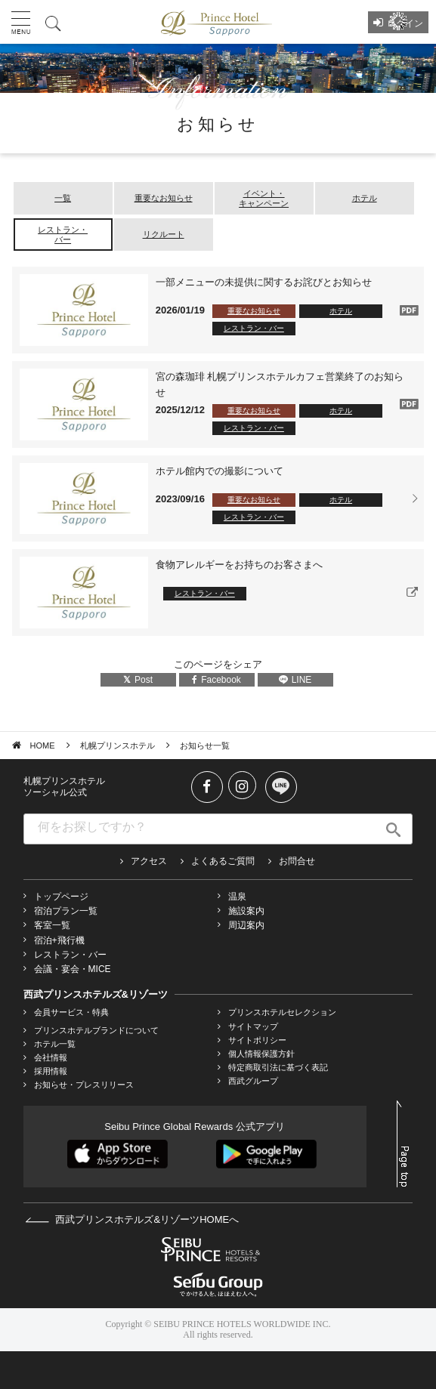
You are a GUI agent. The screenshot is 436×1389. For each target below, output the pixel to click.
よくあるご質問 (223, 861)
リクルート (163, 234)
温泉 (237, 896)
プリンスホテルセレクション (282, 1012)
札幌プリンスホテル (117, 745)
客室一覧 (52, 925)
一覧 (62, 197)
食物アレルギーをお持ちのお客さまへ (239, 564)
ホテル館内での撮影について (219, 471)
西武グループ (253, 1080)
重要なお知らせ (164, 197)
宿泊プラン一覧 (65, 911)
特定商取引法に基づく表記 (278, 1067)
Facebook (216, 679)
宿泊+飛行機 (59, 940)
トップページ (61, 896)
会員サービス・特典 (71, 1012)
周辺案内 (246, 925)
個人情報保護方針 (261, 1053)
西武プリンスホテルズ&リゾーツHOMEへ (132, 1219)
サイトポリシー (257, 1040)
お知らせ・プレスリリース (84, 1084)
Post (138, 679)
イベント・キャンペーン (264, 198)
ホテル (364, 197)
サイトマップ (253, 1026)
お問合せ (297, 861)
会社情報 (50, 1057)
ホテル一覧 (55, 1043)
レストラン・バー (63, 234)
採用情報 (50, 1071)
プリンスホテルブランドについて (96, 1030)
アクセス (149, 861)
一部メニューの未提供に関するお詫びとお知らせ (264, 282)
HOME (42, 745)
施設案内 (246, 911)
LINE (295, 679)
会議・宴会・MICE (72, 969)
